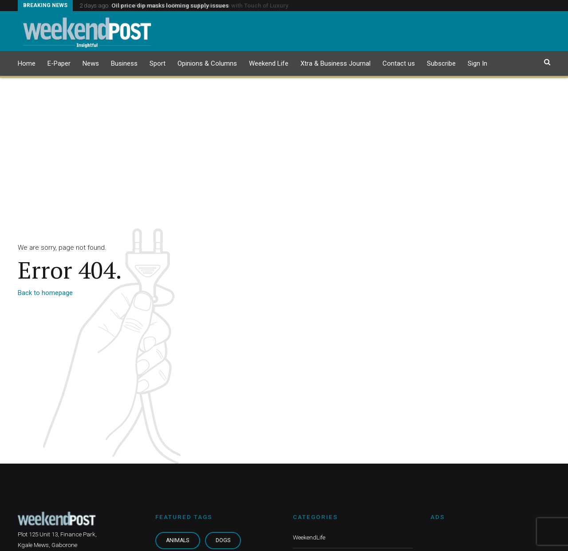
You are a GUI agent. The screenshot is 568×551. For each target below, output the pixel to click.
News (91, 63)
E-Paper (59, 63)
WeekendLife (309, 537)
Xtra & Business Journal (335, 63)
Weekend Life (268, 63)
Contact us (399, 63)
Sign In (477, 63)
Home (27, 63)
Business (124, 63)
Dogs (223, 540)
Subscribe (441, 63)
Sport (158, 63)
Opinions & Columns (207, 63)
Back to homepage (45, 293)
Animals (177, 540)
